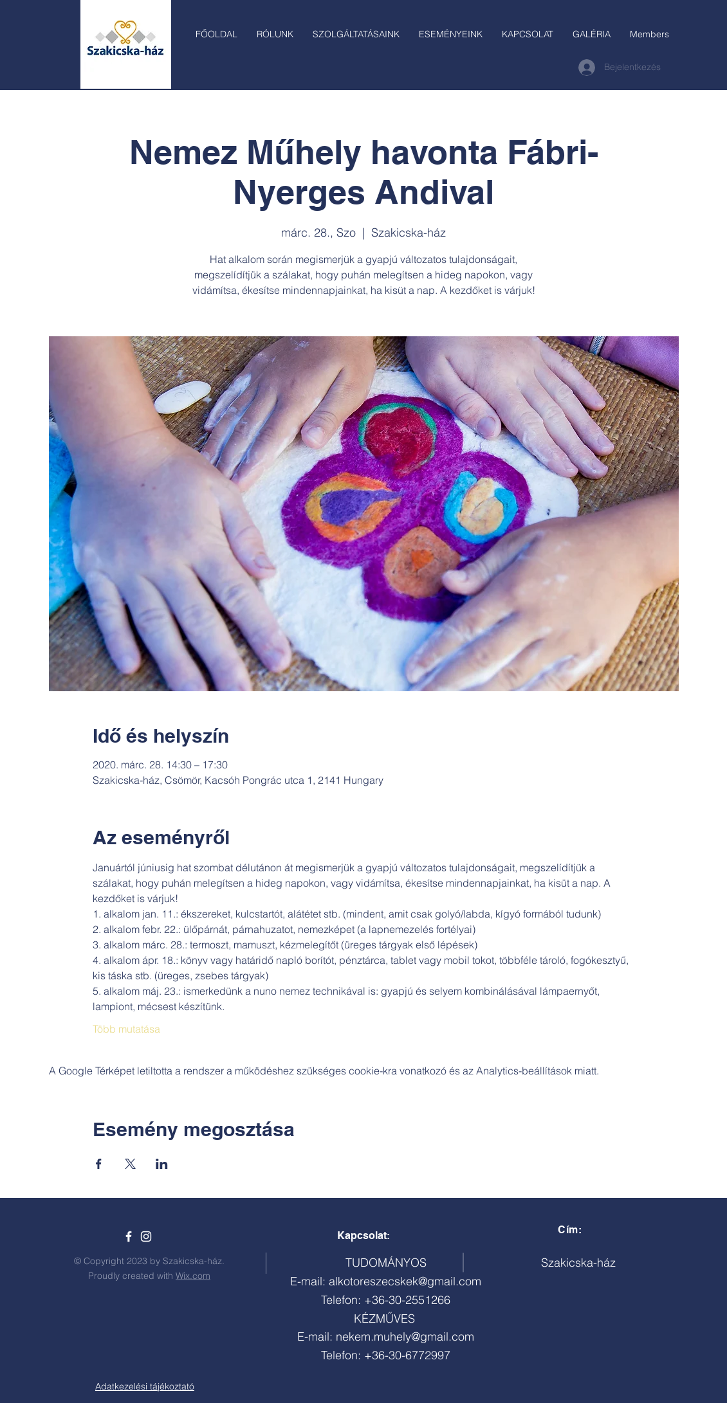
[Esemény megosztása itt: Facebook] (99, 1164)
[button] (356, 34)
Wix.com (193, 1275)
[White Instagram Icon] (146, 1236)
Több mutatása (126, 1028)
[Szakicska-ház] (129, 1236)
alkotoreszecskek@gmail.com (405, 1281)
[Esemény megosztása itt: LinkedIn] (162, 1164)
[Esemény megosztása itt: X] (130, 1164)
